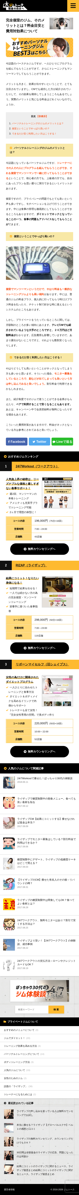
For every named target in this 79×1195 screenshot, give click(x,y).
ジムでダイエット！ (17, 1038)
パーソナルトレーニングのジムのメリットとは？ (38, 123)
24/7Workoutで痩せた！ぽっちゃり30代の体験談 (45, 778)
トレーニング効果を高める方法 (22, 1046)
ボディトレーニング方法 (19, 1062)
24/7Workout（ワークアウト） (37, 466)
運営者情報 (9, 1189)
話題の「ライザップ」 (18, 1086)
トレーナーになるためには (20, 1094)
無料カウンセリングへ (41, 548)
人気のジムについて (17, 1070)
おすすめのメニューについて (21, 1030)
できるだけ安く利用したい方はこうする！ (34, 133)
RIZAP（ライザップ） (31, 565)
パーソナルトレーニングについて (24, 1054)
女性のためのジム (15, 1078)
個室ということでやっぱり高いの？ (31, 128)
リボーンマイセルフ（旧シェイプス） (42, 664)
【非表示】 (42, 116)
